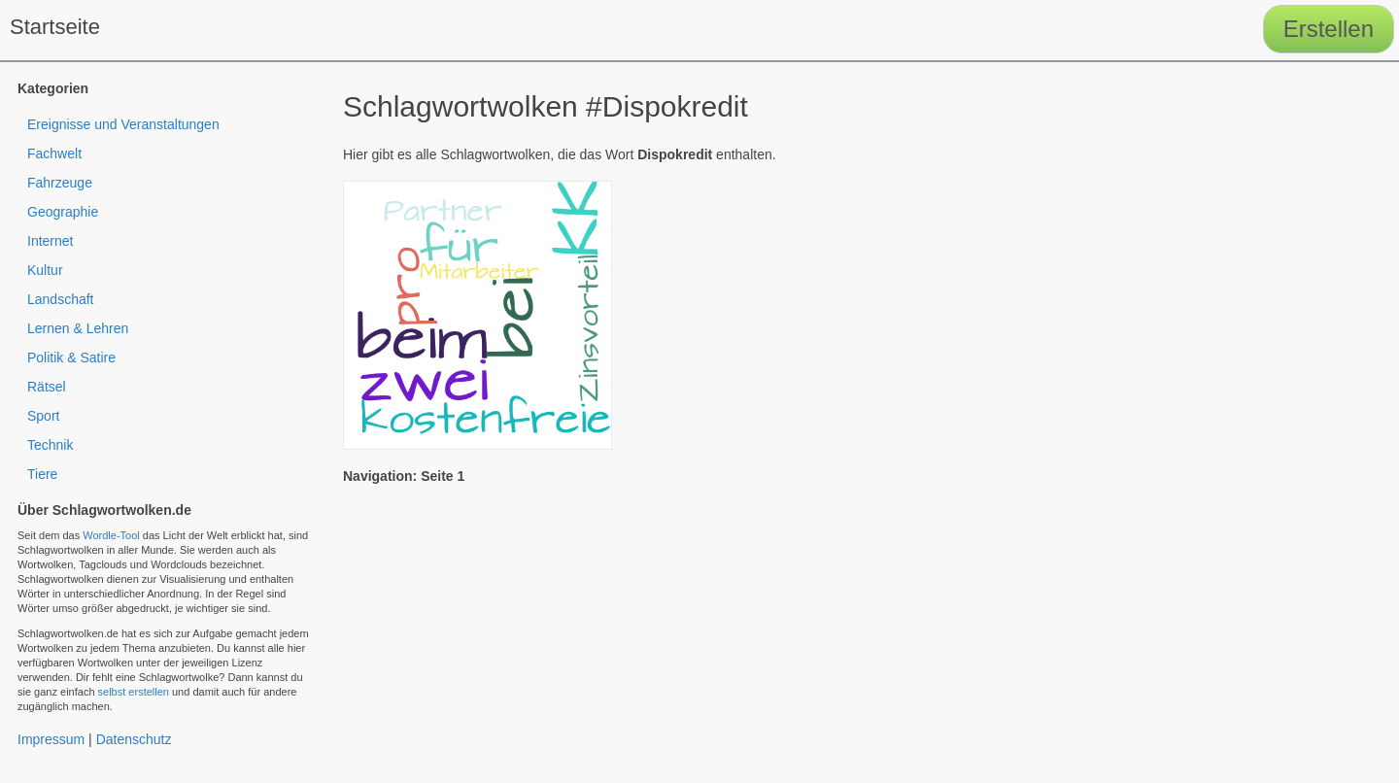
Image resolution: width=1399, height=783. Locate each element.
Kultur (45, 270)
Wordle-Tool (111, 535)
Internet (50, 241)
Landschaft (60, 299)
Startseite (55, 27)
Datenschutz (134, 739)
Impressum (51, 739)
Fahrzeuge (59, 182)
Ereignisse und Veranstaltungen (123, 124)
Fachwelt (54, 153)
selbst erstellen (133, 692)
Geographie (62, 212)
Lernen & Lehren (77, 328)
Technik (50, 445)
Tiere (42, 474)
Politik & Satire (71, 357)
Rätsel (46, 386)
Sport (43, 416)
